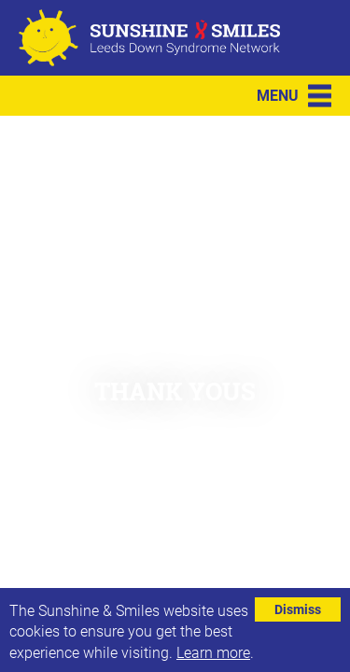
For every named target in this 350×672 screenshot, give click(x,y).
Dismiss (297, 609)
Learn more (213, 652)
